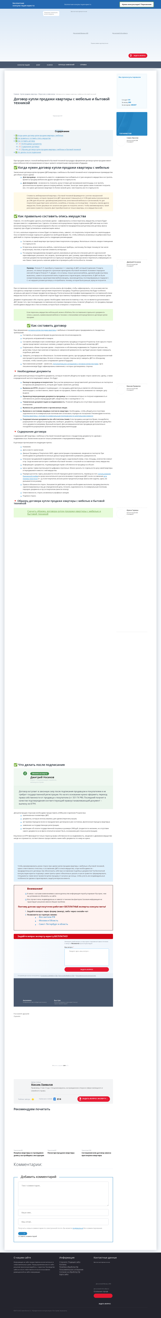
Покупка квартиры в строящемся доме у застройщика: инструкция (29, 1154)
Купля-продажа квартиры (28, 94)
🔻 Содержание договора (29, 147)
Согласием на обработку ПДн (49, 975)
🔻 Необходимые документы (30, 144)
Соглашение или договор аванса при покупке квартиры (96, 1154)
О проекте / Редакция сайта (69, 1262)
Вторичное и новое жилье (47, 94)
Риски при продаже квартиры (61, 1153)
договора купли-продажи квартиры (42, 330)
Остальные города (101, 1291)
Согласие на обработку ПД (69, 1272)
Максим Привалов (42, 1084)
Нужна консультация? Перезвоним (136, 4)
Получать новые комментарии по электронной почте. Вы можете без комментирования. (60, 1228)
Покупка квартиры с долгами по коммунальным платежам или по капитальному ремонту (58, 416)
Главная (16, 94)
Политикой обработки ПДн (66, 975)
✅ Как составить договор (25, 141)
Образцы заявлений (66, 65)
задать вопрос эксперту (94, 1098)
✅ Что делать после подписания (28, 152)
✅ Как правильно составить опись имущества (33, 138)
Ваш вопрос (69, 947)
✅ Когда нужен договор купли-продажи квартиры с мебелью (39, 135)
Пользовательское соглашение (71, 1269)
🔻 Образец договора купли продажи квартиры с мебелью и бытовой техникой (50, 149)
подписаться (78, 1228)
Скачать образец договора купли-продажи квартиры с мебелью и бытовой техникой (64, 512)
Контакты (62, 1264)
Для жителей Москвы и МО (80, 33)
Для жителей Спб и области (120, 33)
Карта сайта (63, 1274)
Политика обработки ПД (68, 1267)
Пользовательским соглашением (86, 975)
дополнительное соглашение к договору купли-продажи (75, 364)
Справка (83, 65)
